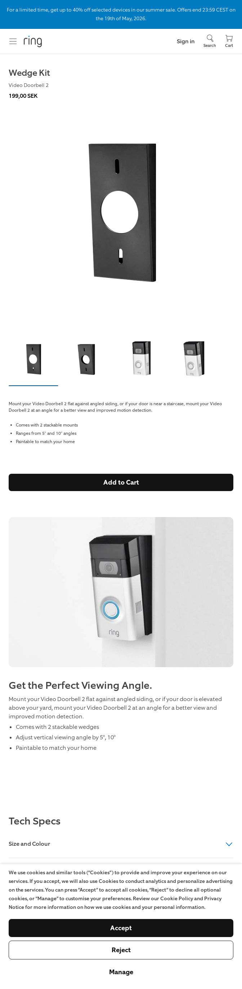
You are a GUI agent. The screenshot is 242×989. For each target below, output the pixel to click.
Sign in (186, 41)
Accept (121, 928)
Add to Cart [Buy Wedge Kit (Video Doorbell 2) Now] (121, 482)
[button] (33, 360)
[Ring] (33, 41)
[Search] (209, 41)
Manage (121, 972)
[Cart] (229, 41)
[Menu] (13, 41)
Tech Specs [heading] (34, 821)
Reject (121, 950)
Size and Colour (121, 844)
